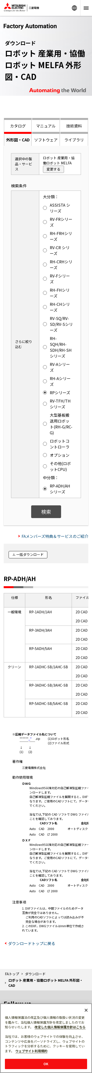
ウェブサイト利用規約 (31, 1051)
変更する (53, 169)
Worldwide (74, 8)
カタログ (18, 126)
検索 (46, 511)
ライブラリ (74, 140)
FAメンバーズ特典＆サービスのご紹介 (55, 536)
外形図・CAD (18, 140)
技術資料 (74, 126)
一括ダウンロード (30, 554)
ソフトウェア (46, 140)
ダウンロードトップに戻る (31, 943)
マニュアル (46, 126)
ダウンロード (35, 973)
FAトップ (12, 973)
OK (45, 1064)
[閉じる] (86, 1010)
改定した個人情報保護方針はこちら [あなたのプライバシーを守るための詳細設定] (60, 1027)
